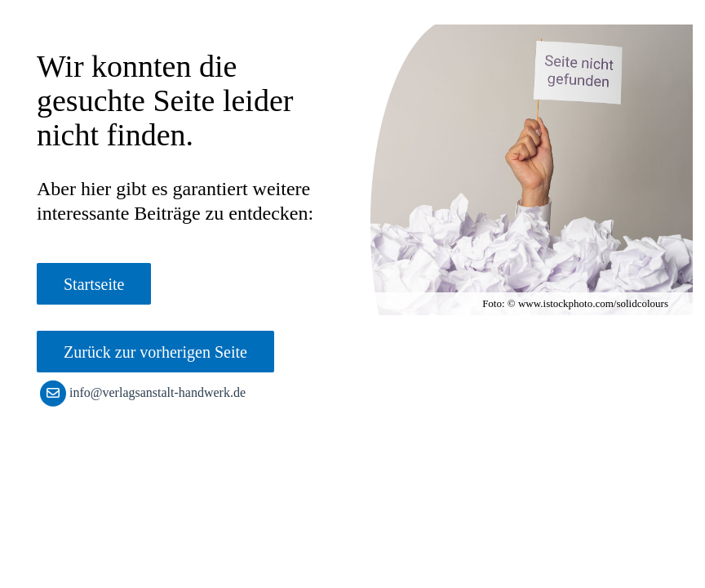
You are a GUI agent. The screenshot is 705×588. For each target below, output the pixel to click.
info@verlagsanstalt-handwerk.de (146, 392)
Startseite (94, 284)
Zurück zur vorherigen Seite (155, 352)
